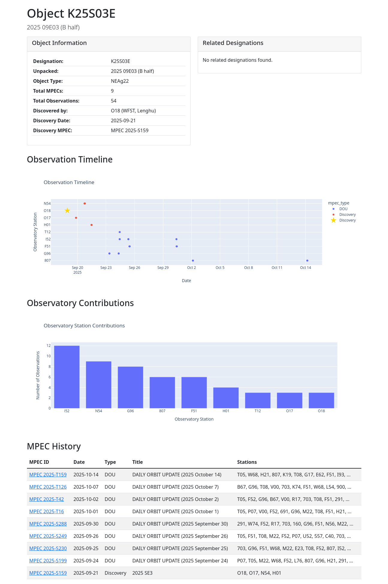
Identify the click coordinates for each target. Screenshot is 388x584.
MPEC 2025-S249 (48, 536)
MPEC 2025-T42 (46, 499)
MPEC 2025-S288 (48, 523)
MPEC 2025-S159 (48, 573)
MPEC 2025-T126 (48, 487)
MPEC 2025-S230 (48, 548)
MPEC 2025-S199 (48, 560)
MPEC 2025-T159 (48, 474)
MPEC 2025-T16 (46, 511)
